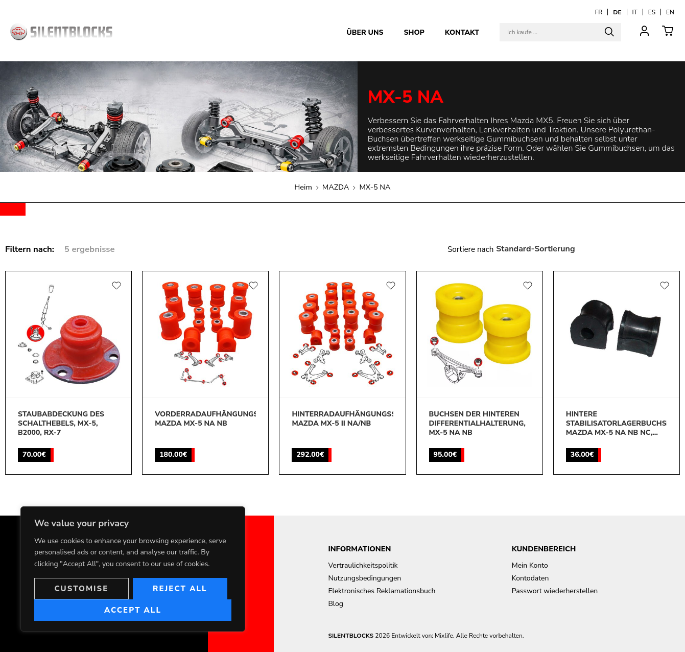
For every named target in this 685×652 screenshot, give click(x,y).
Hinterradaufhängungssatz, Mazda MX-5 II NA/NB (342, 419)
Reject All (180, 589)
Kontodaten (530, 578)
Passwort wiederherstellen (555, 591)
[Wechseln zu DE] (617, 12)
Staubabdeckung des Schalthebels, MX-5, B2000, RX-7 (61, 423)
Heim (303, 187)
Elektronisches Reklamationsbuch (381, 591)
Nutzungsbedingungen (364, 578)
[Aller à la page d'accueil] (61, 31)
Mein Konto (530, 565)
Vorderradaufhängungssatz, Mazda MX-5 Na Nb (205, 419)
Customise (81, 589)
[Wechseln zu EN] (670, 12)
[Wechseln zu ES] (651, 12)
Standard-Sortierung (535, 248)
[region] (132, 569)
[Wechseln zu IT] (634, 12)
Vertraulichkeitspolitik (362, 565)
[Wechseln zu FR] (599, 12)
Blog (335, 604)
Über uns (364, 32)
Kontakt (462, 32)
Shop (414, 32)
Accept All (132, 610)
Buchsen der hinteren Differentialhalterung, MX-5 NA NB (477, 423)
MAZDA (335, 187)
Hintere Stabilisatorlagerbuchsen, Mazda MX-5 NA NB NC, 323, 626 (616, 424)
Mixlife (444, 636)
